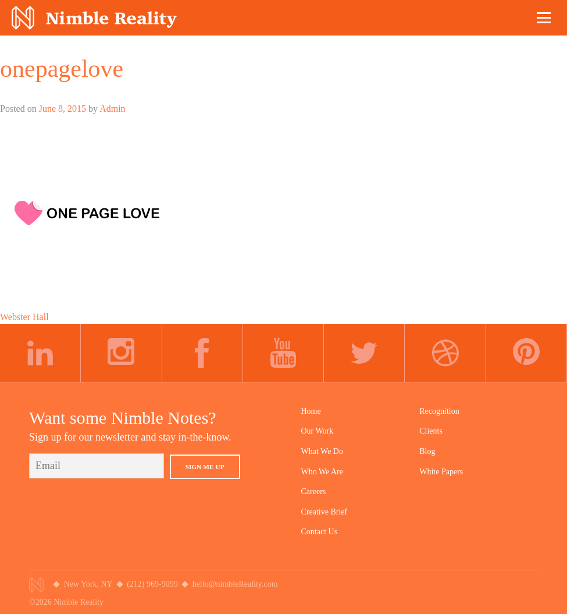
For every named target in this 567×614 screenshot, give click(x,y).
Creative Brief (324, 511)
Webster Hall (24, 317)
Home (311, 411)
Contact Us (319, 531)
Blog (427, 451)
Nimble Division (94, 18)
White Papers (441, 471)
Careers (313, 491)
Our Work (317, 431)
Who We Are (322, 471)
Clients (431, 431)
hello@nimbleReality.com (235, 584)
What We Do (322, 451)
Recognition (439, 411)
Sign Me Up (205, 466)
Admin (112, 108)
